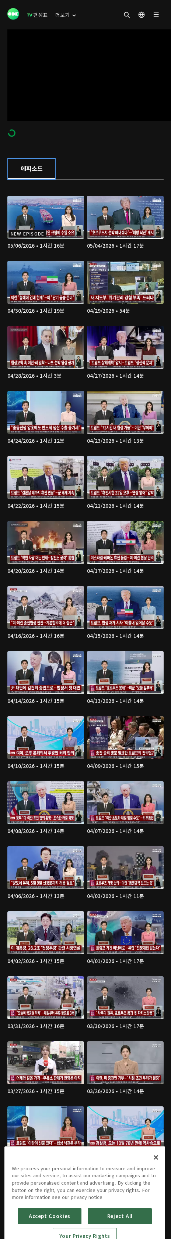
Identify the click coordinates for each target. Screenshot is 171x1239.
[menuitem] (37, 14)
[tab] (31, 169)
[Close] (156, 1178)
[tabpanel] (85, 691)
